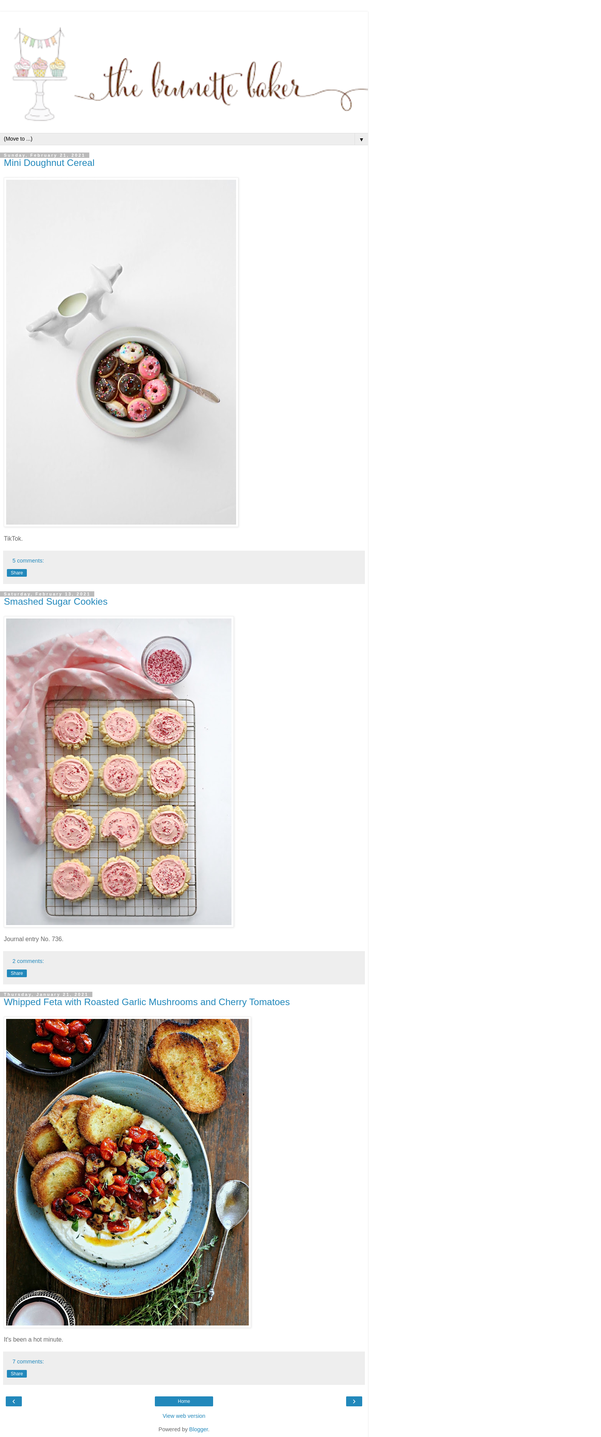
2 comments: (28, 961)
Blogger (198, 1429)
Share (17, 573)
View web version (184, 1416)
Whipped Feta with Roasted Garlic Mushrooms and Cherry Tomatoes (147, 1002)
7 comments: (28, 1361)
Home (184, 1401)
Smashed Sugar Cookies (56, 601)
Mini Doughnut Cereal (49, 162)
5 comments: (28, 561)
